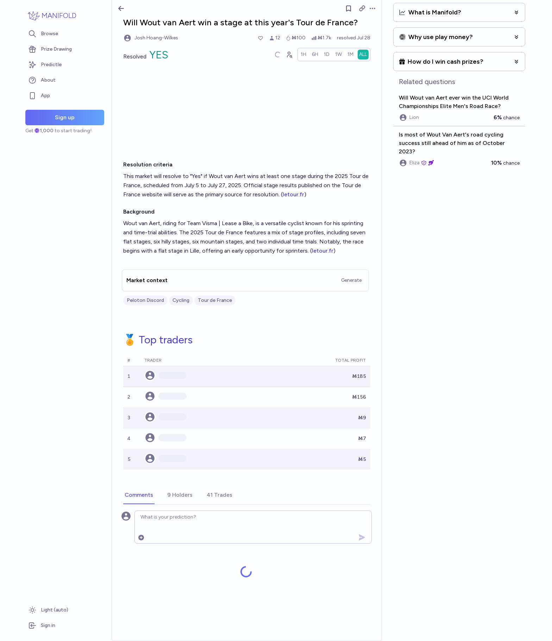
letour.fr (293, 194)
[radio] (303, 54)
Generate (351, 280)
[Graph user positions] (289, 54)
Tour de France (215, 300)
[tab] (139, 495)
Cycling (180, 300)
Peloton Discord (145, 300)
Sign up (65, 117)
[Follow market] (348, 8)
